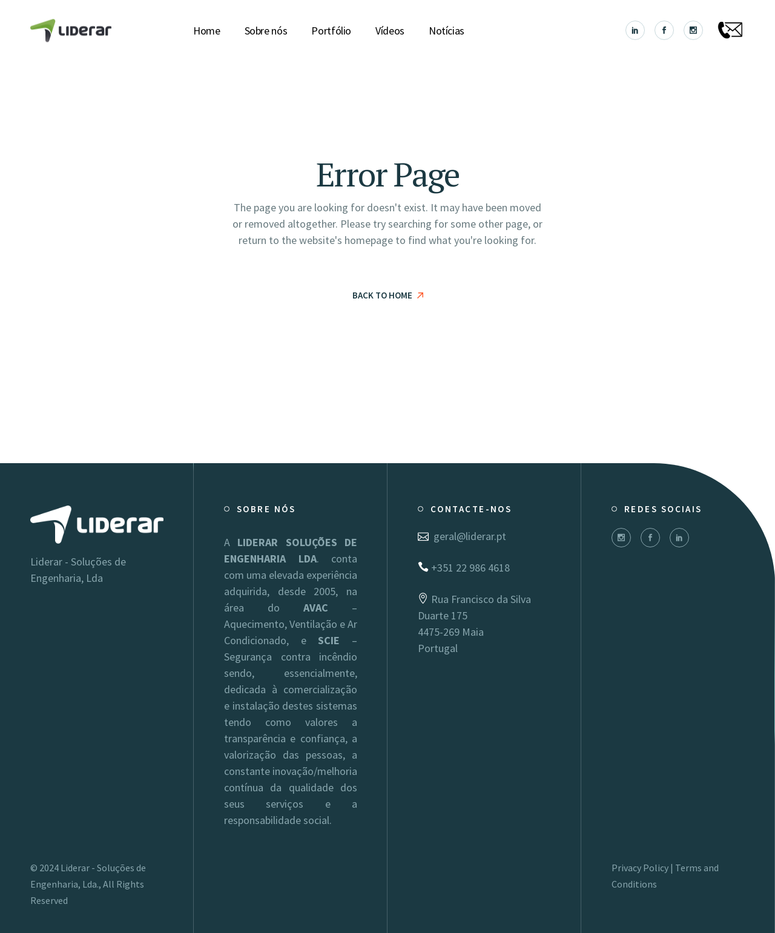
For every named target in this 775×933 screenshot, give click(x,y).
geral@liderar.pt (462, 536)
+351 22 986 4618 (464, 568)
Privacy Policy (640, 868)
